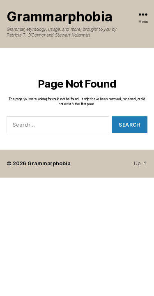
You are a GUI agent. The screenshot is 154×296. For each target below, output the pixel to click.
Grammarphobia (60, 16)
